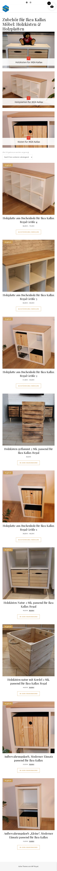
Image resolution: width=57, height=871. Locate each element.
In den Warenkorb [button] (28, 463)
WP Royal (34, 866)
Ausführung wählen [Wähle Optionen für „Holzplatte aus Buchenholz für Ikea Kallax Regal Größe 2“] (28, 386)
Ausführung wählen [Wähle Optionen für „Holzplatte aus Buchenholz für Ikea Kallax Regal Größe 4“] (28, 232)
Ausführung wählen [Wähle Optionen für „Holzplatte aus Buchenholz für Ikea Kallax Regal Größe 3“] (28, 309)
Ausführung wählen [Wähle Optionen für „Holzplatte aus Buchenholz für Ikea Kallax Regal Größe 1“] (28, 540)
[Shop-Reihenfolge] (17, 157)
